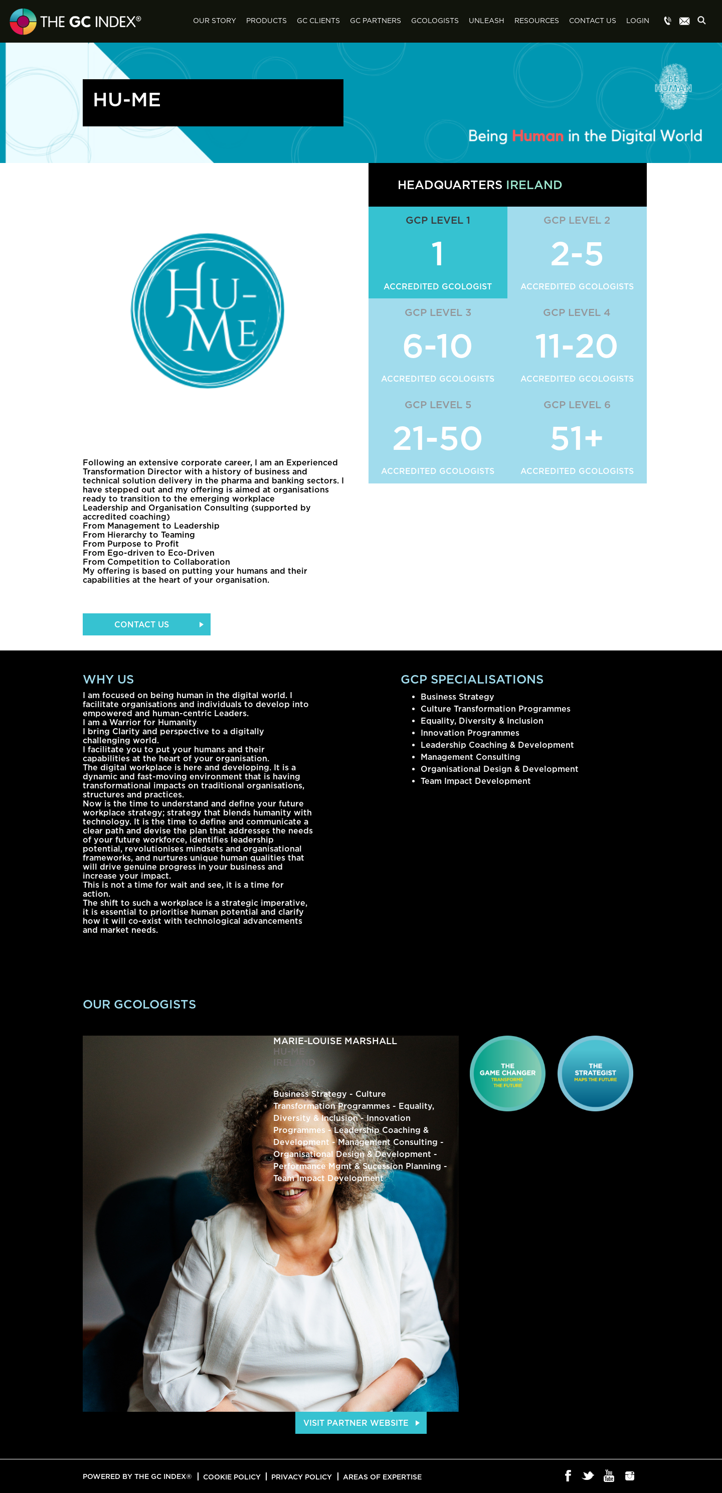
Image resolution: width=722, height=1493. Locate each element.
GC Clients (318, 21)
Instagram (630, 1476)
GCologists (435, 21)
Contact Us (592, 21)
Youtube (609, 1476)
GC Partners (375, 21)
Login (637, 21)
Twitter (589, 1476)
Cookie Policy (232, 1476)
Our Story (214, 21)
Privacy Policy (301, 1476)
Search (704, 22)
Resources (536, 21)
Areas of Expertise (382, 1476)
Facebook (568, 1476)
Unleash (486, 21)
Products (266, 21)
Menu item (667, 21)
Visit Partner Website (356, 1422)
